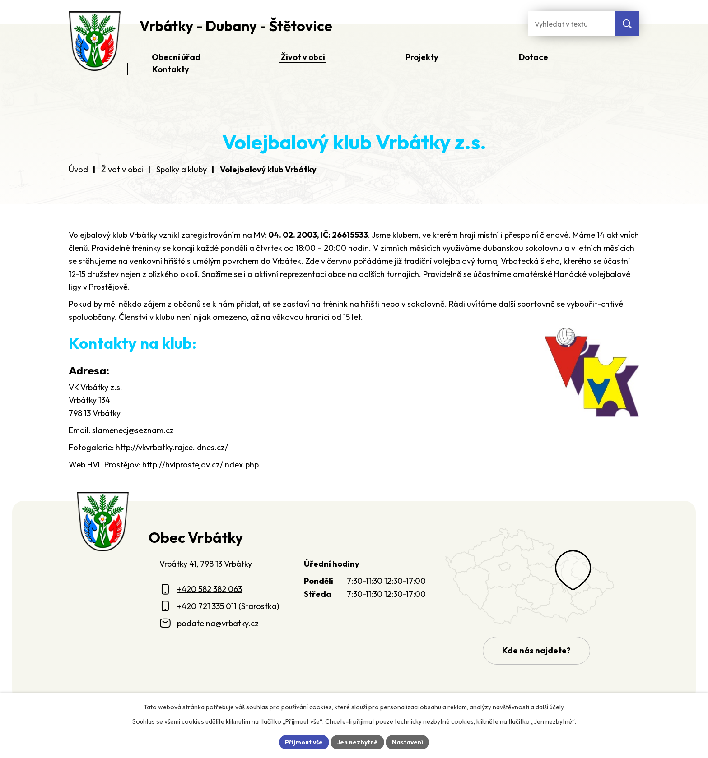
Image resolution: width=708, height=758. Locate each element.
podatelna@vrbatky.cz (218, 623)
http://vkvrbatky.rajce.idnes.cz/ (172, 447)
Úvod (78, 169)
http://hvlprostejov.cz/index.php (200, 464)
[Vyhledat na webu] (627, 23)
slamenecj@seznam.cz (133, 430)
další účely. (550, 707)
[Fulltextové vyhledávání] (571, 23)
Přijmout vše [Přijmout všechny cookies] (303, 742)
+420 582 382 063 (209, 589)
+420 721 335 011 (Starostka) (228, 606)
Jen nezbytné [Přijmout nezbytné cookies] (357, 742)
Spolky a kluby (181, 169)
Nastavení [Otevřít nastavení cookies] (408, 742)
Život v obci (122, 169)
